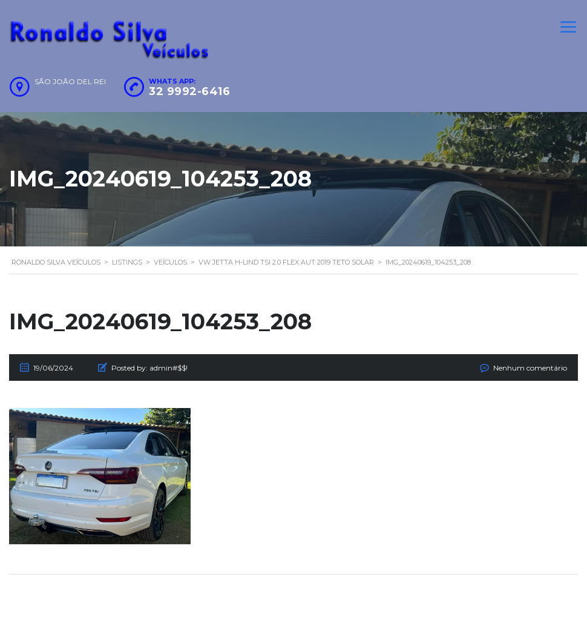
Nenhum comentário (530, 367)
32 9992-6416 (189, 91)
